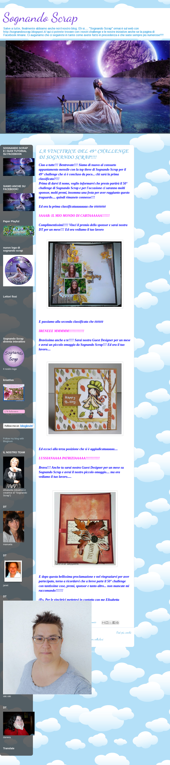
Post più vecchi (123, 632)
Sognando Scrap (40, 17)
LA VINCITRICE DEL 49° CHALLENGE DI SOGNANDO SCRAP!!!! (83, 154)
